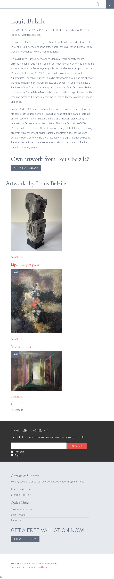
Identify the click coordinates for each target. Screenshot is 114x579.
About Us (16, 520)
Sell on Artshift (18, 514)
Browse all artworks (21, 509)
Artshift (8, 4)
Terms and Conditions (36, 567)
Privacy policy (17, 567)
